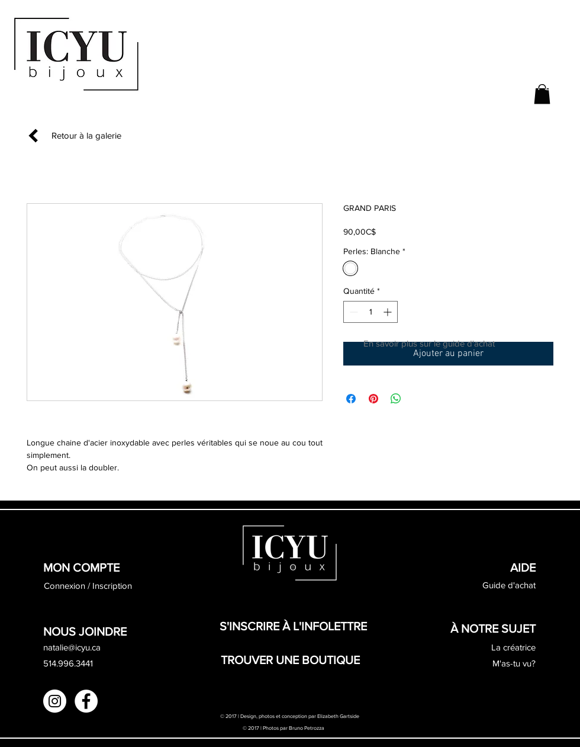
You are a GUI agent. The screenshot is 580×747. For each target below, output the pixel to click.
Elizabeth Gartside (338, 716)
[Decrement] (352, 312)
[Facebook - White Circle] (86, 701)
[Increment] (388, 312)
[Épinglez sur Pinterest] (373, 399)
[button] (542, 94)
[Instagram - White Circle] (54, 701)
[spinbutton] (370, 312)
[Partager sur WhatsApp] (396, 399)
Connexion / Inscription (88, 586)
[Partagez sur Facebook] (351, 399)
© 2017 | (253, 727)
